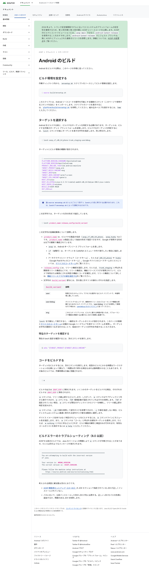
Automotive (102, 15)
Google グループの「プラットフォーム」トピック (90, 557)
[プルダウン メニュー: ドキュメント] (33, 3)
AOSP (41, 52)
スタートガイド (63, 52)
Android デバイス (83, 15)
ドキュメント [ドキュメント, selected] (25, 3)
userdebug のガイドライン (87, 306)
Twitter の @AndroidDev (81, 544)
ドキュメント (8, 9)
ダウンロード (39, 548)
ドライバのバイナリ (41, 559)
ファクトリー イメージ (42, 556)
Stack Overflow (116, 559)
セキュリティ (37, 15)
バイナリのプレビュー (42, 552)
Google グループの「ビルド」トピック (86, 561)
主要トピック (54, 15)
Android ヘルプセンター (120, 541)
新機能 (5, 15)
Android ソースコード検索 (49, 3)
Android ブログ (78, 548)
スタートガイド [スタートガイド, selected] (20, 15)
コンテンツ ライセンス (73, 509)
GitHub (36, 563)
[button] (14, 19)
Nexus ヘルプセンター (119, 548)
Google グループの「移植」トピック (85, 565)
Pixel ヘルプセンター (118, 544)
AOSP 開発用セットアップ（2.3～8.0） (60, 488)
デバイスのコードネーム (66, 263)
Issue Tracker (115, 563)
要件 (35, 544)
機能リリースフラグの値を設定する (62, 276)
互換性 (67, 15)
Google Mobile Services (119, 556)
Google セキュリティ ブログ (82, 552)
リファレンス (118, 15)
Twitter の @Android (79, 541)
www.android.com (118, 552)
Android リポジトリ (41, 541)
